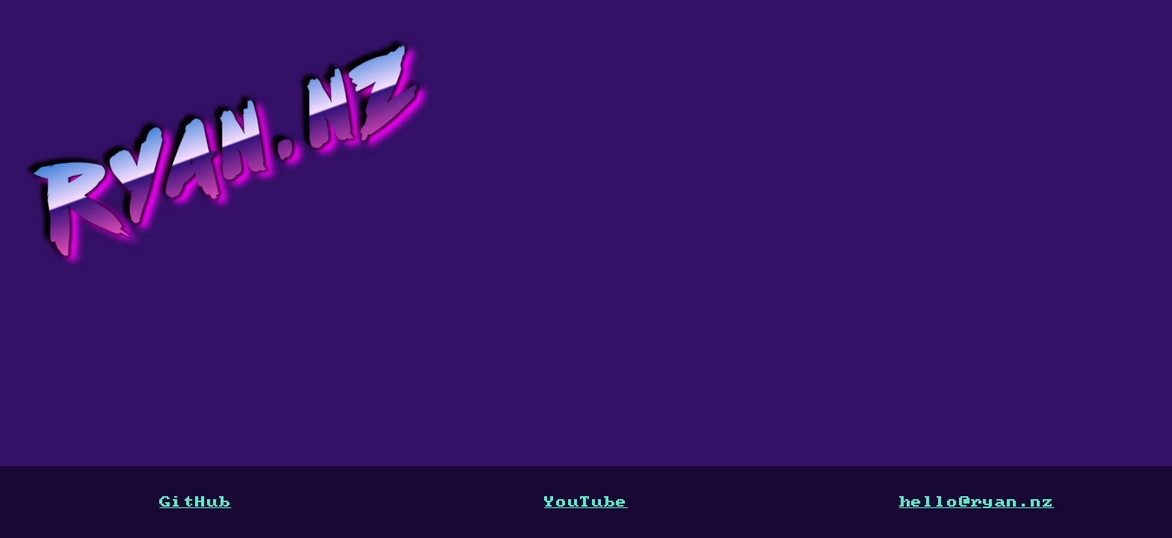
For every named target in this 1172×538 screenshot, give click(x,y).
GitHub (195, 502)
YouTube (586, 502)
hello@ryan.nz (977, 502)
